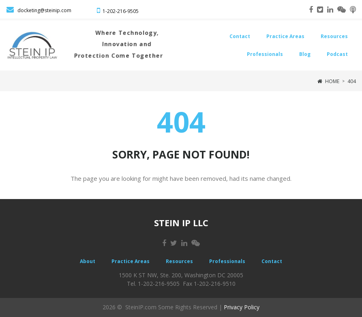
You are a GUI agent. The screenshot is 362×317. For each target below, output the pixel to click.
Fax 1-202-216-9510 (209, 283)
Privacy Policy (241, 307)
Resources (334, 36)
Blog (305, 54)
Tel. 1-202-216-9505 (153, 283)
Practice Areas (285, 36)
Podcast (337, 54)
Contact (239, 36)
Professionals (265, 54)
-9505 (132, 11)
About (87, 261)
